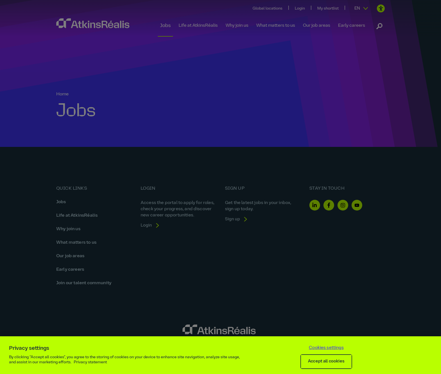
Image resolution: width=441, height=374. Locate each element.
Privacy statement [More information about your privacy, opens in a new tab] (90, 362)
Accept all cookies (326, 361)
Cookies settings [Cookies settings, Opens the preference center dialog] (326, 348)
